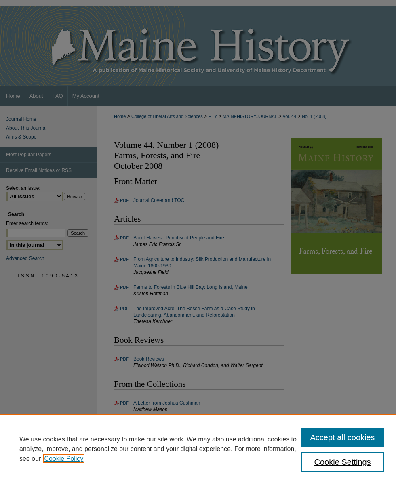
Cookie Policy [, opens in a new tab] (63, 458)
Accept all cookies (342, 437)
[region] (198, 448)
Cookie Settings (342, 462)
